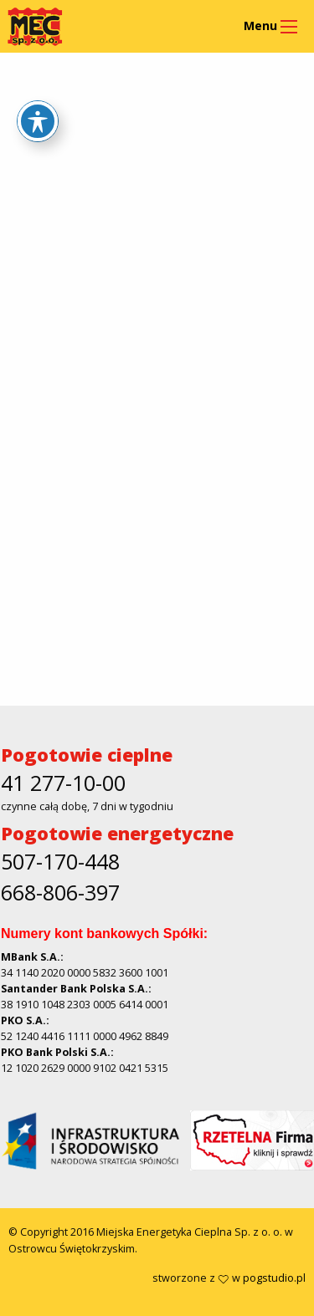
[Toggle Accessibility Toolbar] (38, 121)
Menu (260, 25)
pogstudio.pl (274, 1278)
